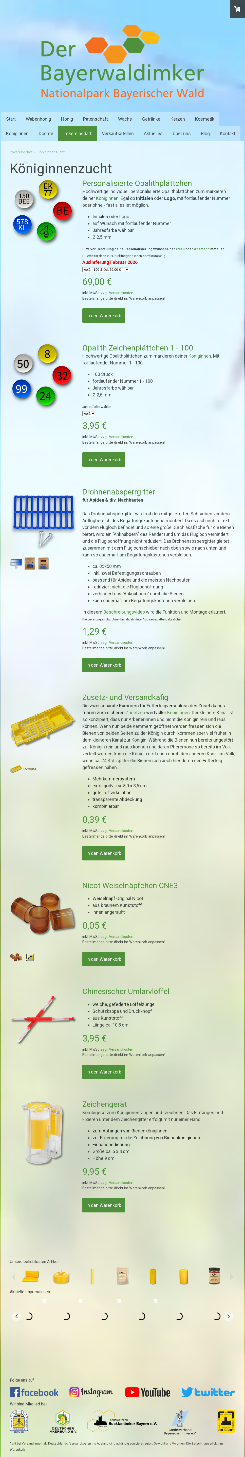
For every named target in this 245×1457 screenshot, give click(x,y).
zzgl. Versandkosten (117, 293)
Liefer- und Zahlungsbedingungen (108, 1433)
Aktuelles (153, 133)
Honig (67, 119)
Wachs (125, 119)
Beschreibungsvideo (124, 612)
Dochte (46, 133)
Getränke (151, 119)
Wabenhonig (38, 119)
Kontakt (227, 133)
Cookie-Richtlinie (41, 1438)
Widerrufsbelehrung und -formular (58, 1433)
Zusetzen (135, 712)
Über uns (182, 133)
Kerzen (178, 119)
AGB (30, 1433)
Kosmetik (204, 119)
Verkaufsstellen (118, 133)
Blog (205, 133)
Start (11, 119)
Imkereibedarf (77, 133)
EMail (180, 249)
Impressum (17, 1433)
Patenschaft (95, 119)
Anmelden (229, 1447)
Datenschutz (18, 1438)
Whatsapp (202, 249)
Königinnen (17, 133)
